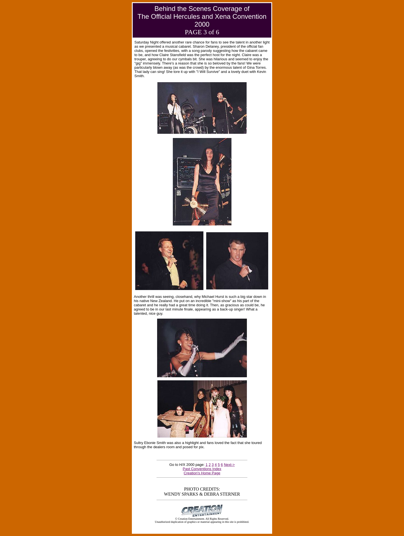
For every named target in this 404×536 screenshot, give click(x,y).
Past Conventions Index (202, 469)
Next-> (229, 465)
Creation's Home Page (202, 473)
